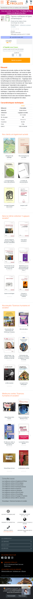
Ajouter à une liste (16, 37)
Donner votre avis (16, 32)
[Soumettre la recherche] (31, 8)
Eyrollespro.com (17, 571)
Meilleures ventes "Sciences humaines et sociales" (13, 395)
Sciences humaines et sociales (18, 501)
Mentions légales (5, 575)
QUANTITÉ (16, 52)
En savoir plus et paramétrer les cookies (18, 591)
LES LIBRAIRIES (16, 542)
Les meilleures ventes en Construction (12, 485)
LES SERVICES (16, 548)
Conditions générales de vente (17, 575)
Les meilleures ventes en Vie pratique (12, 494)
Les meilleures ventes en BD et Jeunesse (13, 497)
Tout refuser (22, 596)
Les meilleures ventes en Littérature (12, 490)
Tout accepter (11, 596)
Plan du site (27, 575)
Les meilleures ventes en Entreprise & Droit (14, 486)
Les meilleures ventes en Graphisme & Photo (14, 481)
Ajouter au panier (16, 60)
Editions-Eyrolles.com (6, 571)
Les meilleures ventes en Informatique (12, 483)
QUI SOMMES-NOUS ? (6, 538)
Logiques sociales (23, 112)
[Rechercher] (14, 8)
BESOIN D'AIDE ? (16, 545)
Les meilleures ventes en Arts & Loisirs (12, 492)
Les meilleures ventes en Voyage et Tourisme (14, 496)
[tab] (9, 41)
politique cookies (16, 589)
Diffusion (23, 571)
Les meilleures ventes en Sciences (11, 488)
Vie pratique (5, 501)
